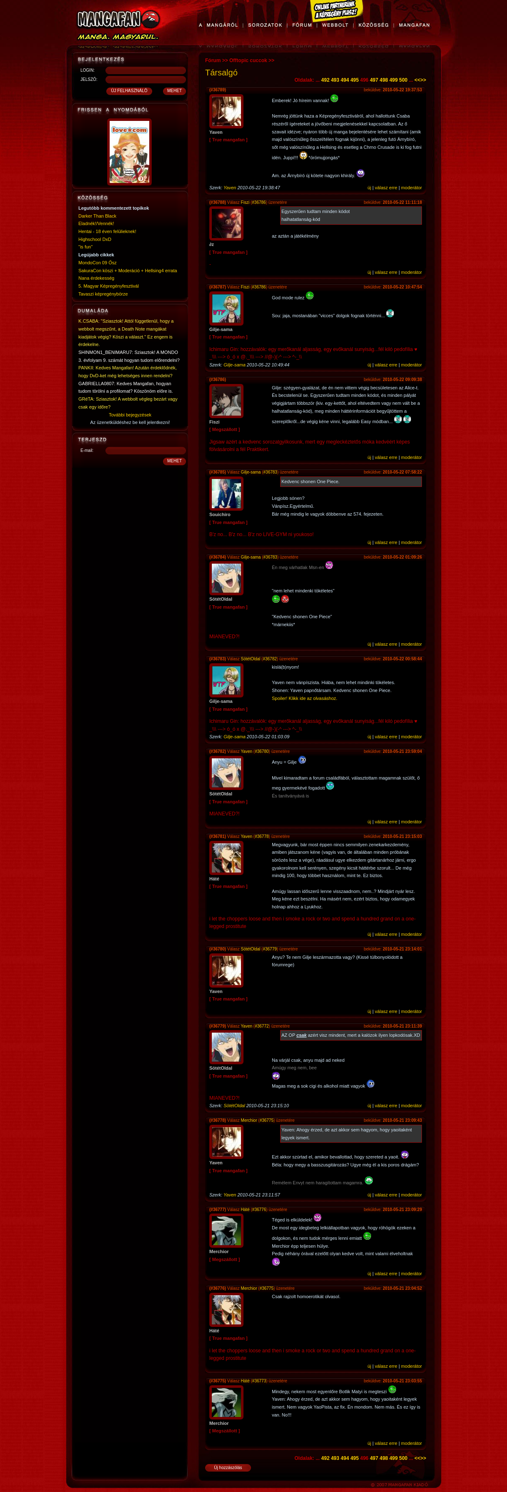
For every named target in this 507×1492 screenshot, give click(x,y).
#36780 (262, 751)
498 (384, 80)
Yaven (229, 187)
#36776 (259, 1209)
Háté (245, 1209)
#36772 (262, 1026)
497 (374, 80)
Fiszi (245, 202)
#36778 (262, 836)
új (369, 187)
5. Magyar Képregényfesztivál (108, 285)
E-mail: (86, 450)
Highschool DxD (94, 239)
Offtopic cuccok (248, 60)
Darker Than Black (97, 215)
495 (354, 80)
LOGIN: (87, 70)
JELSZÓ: (89, 79)
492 (325, 80)
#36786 (259, 202)
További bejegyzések (130, 414)
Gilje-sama (234, 364)
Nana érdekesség (96, 278)
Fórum (213, 60)
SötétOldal (251, 659)
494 (345, 80)
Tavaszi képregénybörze (103, 293)
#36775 (267, 1120)
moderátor (411, 187)
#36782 (269, 659)
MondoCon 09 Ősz (97, 262)
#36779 (269, 949)
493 (335, 80)
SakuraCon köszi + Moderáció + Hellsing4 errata (127, 270)
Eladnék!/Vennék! (96, 223)
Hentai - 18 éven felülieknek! (107, 231)
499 (393, 80)
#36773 (259, 1381)
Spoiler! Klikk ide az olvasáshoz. (304, 698)
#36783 (270, 472)
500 (403, 80)
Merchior (249, 1120)
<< (417, 80)
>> (423, 80)
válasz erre (386, 187)
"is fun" (85, 246)
